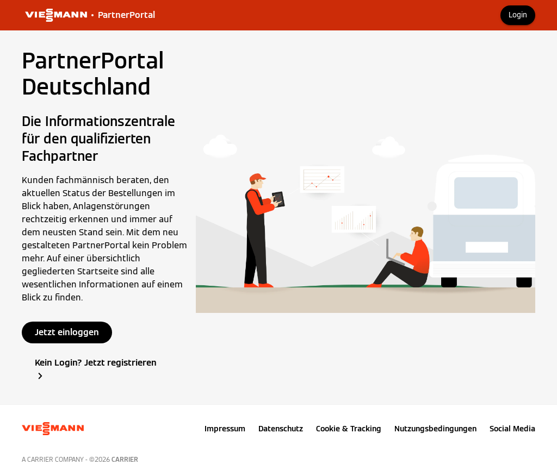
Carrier (125, 459)
